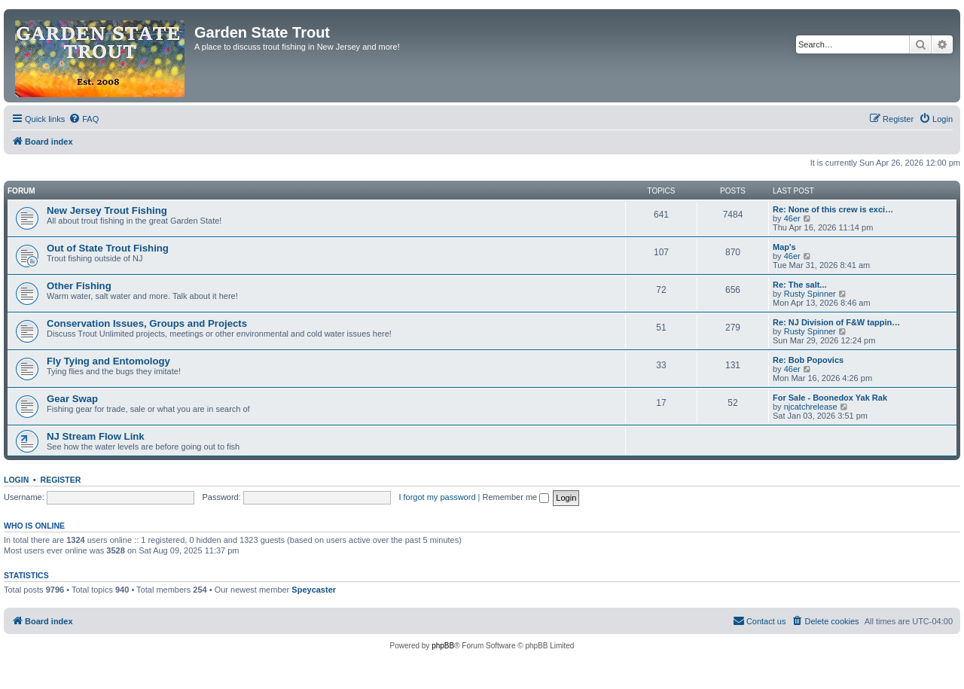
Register (61, 479)
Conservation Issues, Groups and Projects (147, 323)
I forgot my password (436, 497)
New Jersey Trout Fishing (107, 210)
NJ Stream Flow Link (96, 436)
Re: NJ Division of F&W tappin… (836, 322)
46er (792, 218)
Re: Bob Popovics (808, 359)
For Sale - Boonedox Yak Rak (830, 397)
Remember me (515, 497)
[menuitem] (84, 119)
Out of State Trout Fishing (108, 248)
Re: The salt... (800, 284)
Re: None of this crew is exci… (833, 209)
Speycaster (313, 589)
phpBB (443, 646)
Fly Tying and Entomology (108, 361)
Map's (784, 247)
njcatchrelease (810, 406)
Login (16, 479)
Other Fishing (79, 285)
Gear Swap (72, 398)
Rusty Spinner (810, 293)
